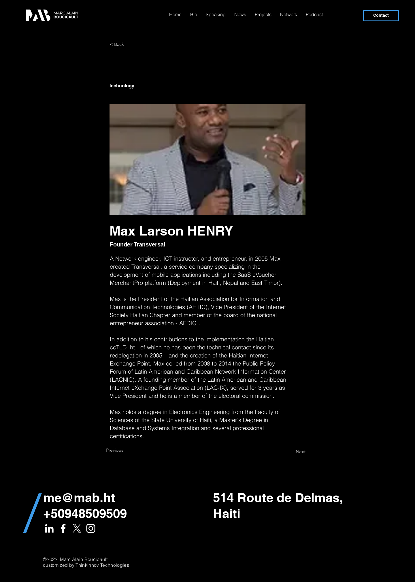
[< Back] (129, 44)
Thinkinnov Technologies (102, 565)
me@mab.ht (79, 497)
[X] (77, 528)
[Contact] (381, 15)
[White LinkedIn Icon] (49, 528)
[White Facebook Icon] (63, 528)
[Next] (291, 451)
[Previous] (125, 450)
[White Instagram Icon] (91, 528)
